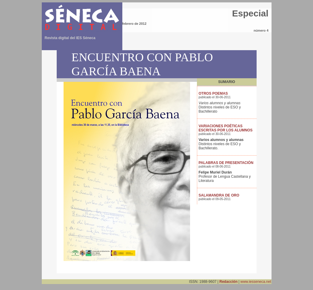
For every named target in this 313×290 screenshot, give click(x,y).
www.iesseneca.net (255, 282)
